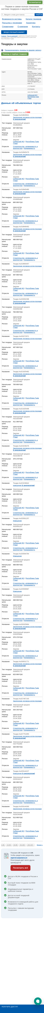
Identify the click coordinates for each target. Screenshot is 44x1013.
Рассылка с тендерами (12, 23)
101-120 (30, 845)
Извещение (17, 521)
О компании (22, 27)
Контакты (36, 27)
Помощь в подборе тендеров (15, 54)
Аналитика (30, 23)
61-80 (15, 845)
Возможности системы (12, 19)
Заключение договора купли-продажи (27, 118)
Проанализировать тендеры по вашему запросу (23, 50)
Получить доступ (10, 1007)
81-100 (22, 845)
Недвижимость (29, 148)
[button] (38, 1001)
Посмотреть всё (20, 868)
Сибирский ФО (32, 95)
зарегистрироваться (19, 858)
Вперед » (40, 845)
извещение (24, 485)
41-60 (9, 845)
